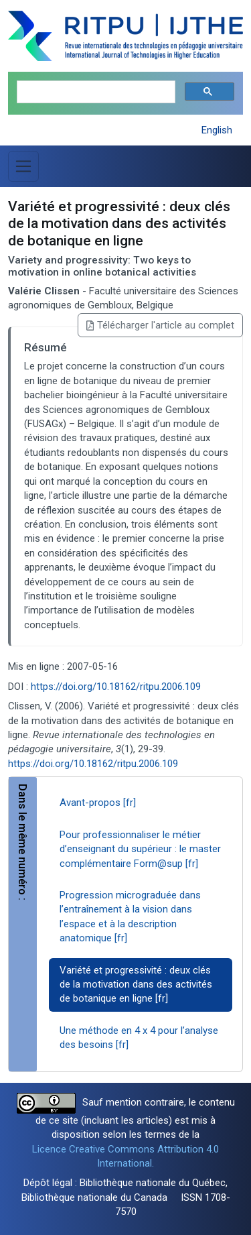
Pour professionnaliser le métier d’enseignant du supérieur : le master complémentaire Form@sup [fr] (140, 849)
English (216, 130)
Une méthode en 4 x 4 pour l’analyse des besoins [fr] (139, 1037)
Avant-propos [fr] (98, 803)
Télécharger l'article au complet (160, 325)
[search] (94, 92)
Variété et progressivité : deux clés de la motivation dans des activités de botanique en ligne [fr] (136, 984)
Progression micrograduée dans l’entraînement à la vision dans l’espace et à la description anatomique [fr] (130, 916)
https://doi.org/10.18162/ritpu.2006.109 (116, 687)
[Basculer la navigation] (23, 166)
